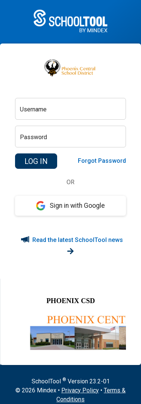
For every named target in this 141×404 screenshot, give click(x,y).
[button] (36, 161)
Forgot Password (102, 160)
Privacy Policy (80, 390)
